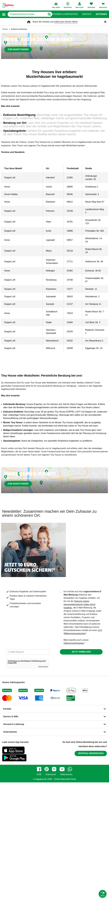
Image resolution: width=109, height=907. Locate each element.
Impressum (51, 774)
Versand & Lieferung (13, 724)
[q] (27, 14)
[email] (28, 651)
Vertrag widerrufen (91, 753)
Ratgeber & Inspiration (64, 14)
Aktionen (101, 14)
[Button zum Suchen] (49, 14)
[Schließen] (105, 21)
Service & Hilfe (10, 716)
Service (86, 14)
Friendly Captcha (43, 666)
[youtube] (62, 769)
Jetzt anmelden (81, 652)
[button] (3, 14)
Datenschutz (66, 774)
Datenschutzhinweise (74, 643)
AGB (39, 774)
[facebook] (39, 769)
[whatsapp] (70, 769)
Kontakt (7, 709)
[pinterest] (46, 769)
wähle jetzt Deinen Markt (66, 22)
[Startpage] (8, 5)
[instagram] (54, 769)
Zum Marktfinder (18, 49)
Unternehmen (10, 732)
